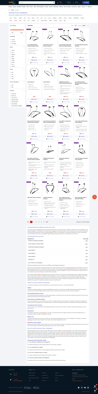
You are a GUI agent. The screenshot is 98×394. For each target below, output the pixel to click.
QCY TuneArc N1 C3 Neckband (35, 262)
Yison (25, 20)
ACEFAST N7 (31, 259)
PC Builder (86, 2)
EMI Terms (44, 372)
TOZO (60, 20)
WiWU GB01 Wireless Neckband (34, 197)
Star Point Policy (45, 377)
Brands (56, 380)
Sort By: (79, 25)
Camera (46, 6)
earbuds (38, 274)
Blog (30, 380)
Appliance (90, 6)
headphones (29, 319)
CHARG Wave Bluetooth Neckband (36, 247)
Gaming (83, 6)
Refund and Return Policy (34, 377)
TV (86, 6)
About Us (57, 372)
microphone (43, 312)
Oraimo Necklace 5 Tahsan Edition (36, 243)
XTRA (20, 20)
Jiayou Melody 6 (46, 81)
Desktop (10, 6)
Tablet (35, 6)
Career (56, 377)
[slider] (10, 29)
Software (61, 6)
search (53, 2)
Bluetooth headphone (70, 267)
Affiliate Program (32, 372)
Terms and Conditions (59, 375)
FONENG (33, 20)
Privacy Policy (44, 375)
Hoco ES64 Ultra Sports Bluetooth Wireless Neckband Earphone (81, 83)
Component (19, 6)
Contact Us (44, 380)
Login (79, 3)
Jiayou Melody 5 (30, 81)
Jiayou (65, 20)
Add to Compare (34, 62)
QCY (28, 20)
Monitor (24, 6)
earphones (54, 231)
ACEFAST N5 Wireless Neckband (35, 240)
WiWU (11, 20)
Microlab (55, 20)
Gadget (79, 6)
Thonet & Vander (44, 20)
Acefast (50, 20)
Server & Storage (67, 6)
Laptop (14, 6)
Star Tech (63, 332)
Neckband (30, 25)
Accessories (74, 6)
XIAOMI (15, 20)
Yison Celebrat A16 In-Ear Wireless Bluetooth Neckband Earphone (65, 198)
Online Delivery (32, 375)
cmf (38, 20)
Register (76, 3)
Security (50, 6)
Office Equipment (40, 6)
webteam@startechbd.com (77, 380)
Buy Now (34, 60)
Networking (55, 6)
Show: (72, 25)
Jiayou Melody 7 (31, 250)
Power (27, 6)
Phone (31, 6)
